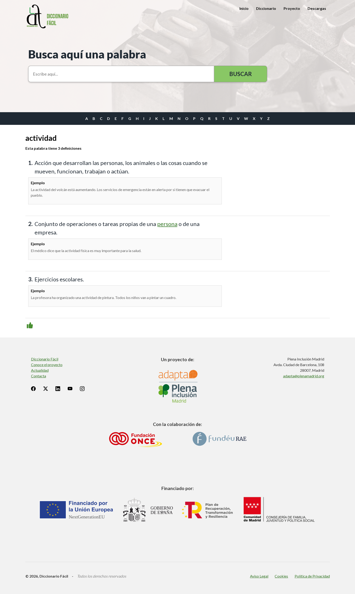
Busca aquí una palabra (87, 54)
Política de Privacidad (312, 576)
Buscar (240, 73)
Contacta (38, 376)
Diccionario (266, 8)
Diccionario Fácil (44, 359)
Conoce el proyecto (46, 364)
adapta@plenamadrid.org (303, 376)
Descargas (317, 8)
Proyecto (292, 8)
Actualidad (40, 370)
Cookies (281, 576)
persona (167, 223)
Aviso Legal (259, 576)
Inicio (244, 8)
